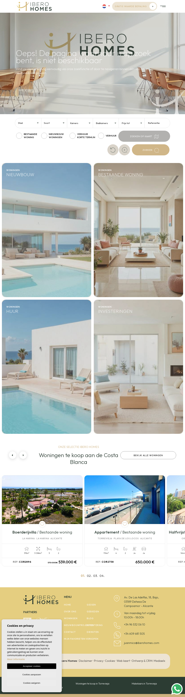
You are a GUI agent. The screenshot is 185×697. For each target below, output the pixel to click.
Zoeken (151, 150)
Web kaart (123, 660)
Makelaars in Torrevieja (144, 683)
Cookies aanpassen (31, 674)
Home (67, 604)
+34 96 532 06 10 (134, 624)
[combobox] (28, 123)
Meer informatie (16, 658)
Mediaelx (159, 660)
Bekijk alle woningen (148, 455)
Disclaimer (85, 660)
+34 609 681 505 (134, 633)
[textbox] (29, 123)
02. (89, 575)
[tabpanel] (49, 520)
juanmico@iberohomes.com (141, 643)
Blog (90, 618)
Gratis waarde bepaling (135, 6)
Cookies (110, 660)
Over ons (70, 611)
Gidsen (91, 604)
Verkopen (92, 638)
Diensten (93, 632)
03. (95, 575)
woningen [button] (70, 618)
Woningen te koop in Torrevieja (92, 683)
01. (83, 575)
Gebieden (93, 611)
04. (102, 575)
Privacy (98, 660)
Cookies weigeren (31, 682)
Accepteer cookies (31, 665)
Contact (70, 632)
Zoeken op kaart (144, 137)
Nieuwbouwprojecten (79, 625)
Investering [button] (95, 625)
